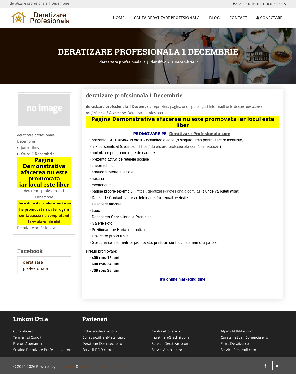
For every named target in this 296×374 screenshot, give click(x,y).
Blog (214, 17)
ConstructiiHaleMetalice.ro (103, 337)
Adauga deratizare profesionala (259, 4)
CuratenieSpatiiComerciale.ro (244, 337)
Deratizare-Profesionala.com (199, 133)
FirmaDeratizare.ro (236, 343)
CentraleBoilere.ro (166, 331)
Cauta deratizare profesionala (167, 17)
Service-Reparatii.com (238, 349)
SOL (122, 366)
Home (118, 17)
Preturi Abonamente (29, 343)
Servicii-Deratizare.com (170, 343)
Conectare (269, 17)
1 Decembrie (183, 62)
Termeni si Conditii (28, 337)
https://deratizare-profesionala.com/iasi (168, 191)
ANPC (113, 366)
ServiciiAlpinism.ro (167, 349)
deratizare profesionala (120, 62)
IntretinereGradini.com (170, 337)
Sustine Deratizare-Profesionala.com (42, 349)
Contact (238, 17)
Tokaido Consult (92, 366)
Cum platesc (23, 331)
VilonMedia (66, 366)
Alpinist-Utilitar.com (237, 331)
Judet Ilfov (156, 62)
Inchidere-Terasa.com (99, 331)
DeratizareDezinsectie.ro (102, 343)
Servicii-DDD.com (96, 349)
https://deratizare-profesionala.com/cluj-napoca (178, 146)
